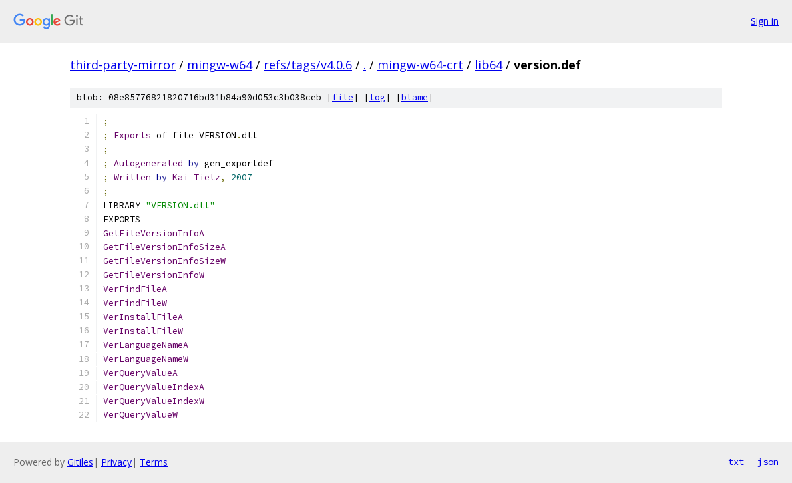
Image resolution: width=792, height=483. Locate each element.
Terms (154, 462)
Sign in (765, 21)
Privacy (116, 462)
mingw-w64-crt (420, 65)
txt (736, 462)
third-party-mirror (123, 65)
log (377, 97)
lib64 (488, 65)
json (768, 462)
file (342, 97)
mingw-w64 (219, 65)
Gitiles (80, 462)
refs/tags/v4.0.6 (308, 65)
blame (414, 97)
